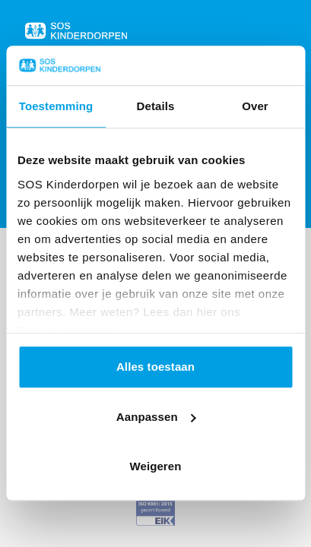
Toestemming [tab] (56, 106)
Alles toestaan (155, 367)
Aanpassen (156, 416)
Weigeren (155, 466)
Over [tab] (255, 106)
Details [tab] (156, 106)
